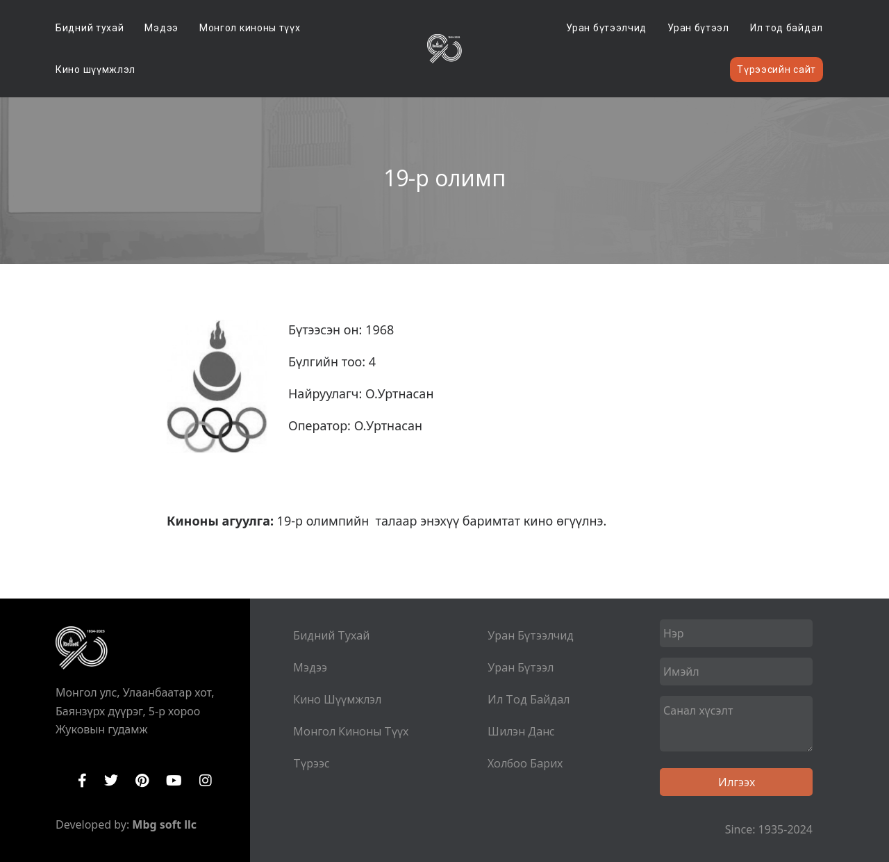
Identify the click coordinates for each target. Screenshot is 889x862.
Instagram (205, 781)
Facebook (82, 781)
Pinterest (142, 781)
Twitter (111, 781)
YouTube (174, 781)
